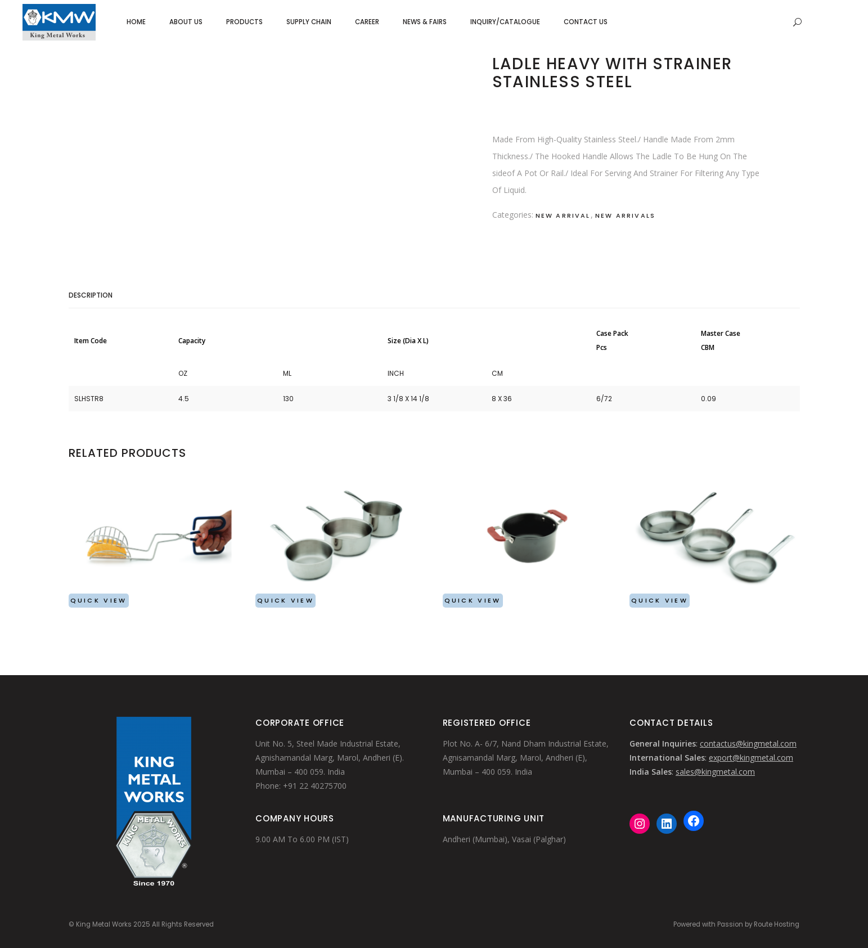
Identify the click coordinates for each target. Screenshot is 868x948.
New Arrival (563, 215)
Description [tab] (91, 295)
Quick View (98, 600)
